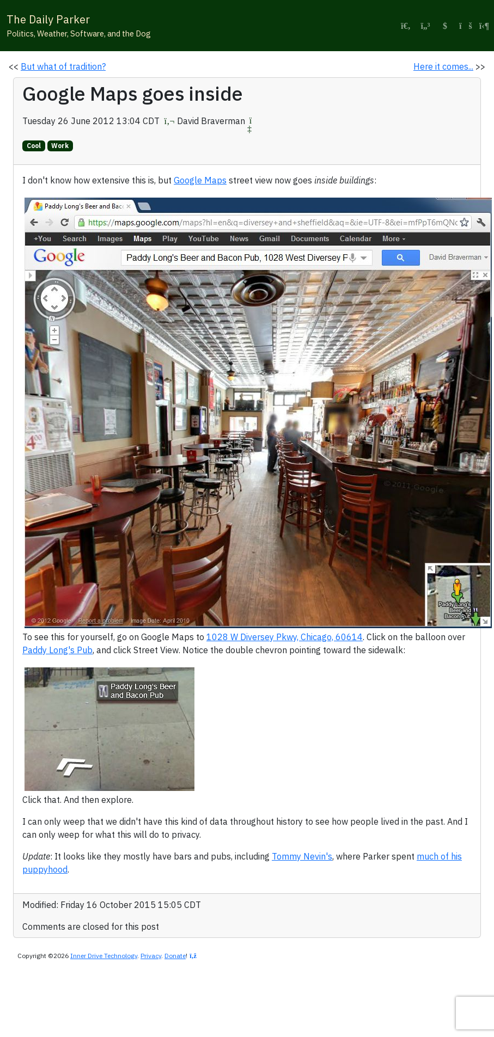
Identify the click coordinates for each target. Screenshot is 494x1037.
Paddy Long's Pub (57, 650)
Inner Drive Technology (103, 956)
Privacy (151, 956)
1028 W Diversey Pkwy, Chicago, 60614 (284, 636)
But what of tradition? (63, 66)
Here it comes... (443, 66)
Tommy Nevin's (302, 856)
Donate (175, 956)
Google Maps (200, 180)
